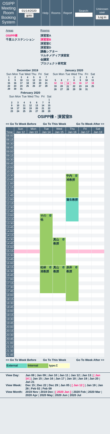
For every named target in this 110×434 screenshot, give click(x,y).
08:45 (10, 147)
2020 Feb (79, 391)
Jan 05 (64, 385)
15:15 (10, 251)
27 (40, 86)
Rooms (55, 13)
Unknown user (102, 10)
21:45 (10, 354)
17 (21, 83)
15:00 (10, 247)
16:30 (10, 271)
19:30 (10, 319)
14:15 (10, 235)
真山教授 (59, 241)
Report (67, 13)
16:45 (10, 275)
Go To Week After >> (90, 124)
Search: (84, 10)
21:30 (10, 351)
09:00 (10, 151)
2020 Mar (94, 391)
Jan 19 (82, 378)
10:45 (10, 179)
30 (15, 89)
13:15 (10, 219)
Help (46, 13)
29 (9, 89)
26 (34, 86)
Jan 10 (52, 375)
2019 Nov (32, 391)
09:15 (10, 155)
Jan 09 (41, 375)
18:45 (10, 307)
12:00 (10, 199)
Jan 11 (63, 375)
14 (46, 80)
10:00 (10, 167)
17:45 (10, 291)
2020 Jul (75, 395)
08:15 (10, 139)
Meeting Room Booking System (8, 15)
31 (21, 89)
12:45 (10, 211)
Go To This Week (54, 124)
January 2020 (74, 70)
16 (15, 83)
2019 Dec (47, 391)
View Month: (14, 391)
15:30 (10, 255)
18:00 (10, 295)
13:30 (10, 223)
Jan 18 (71, 378)
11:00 (10, 183)
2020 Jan (63, 391)
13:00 (10, 215)
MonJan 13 (33, 130)
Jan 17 (59, 378)
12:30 (10, 207)
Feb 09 (47, 388)
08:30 (10, 143)
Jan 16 (48, 378)
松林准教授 (46, 269)
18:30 (10, 303)
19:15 (10, 315)
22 (9, 86)
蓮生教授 (72, 199)
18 (27, 83)
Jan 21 (30, 382)
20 (40, 83)
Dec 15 (30, 385)
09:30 (10, 159)
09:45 (10, 163)
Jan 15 (37, 378)
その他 (46, 217)
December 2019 (27, 70)
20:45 (10, 339)
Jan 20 (93, 378)
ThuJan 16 (72, 130)
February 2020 (30, 92)
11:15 (10, 187)
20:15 (10, 331)
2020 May (46, 395)
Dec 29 (53, 385)
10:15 (10, 171)
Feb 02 (35, 388)
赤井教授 (72, 269)
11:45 (10, 195)
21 (46, 83)
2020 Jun (61, 395)
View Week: (14, 385)
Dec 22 (41, 385)
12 (34, 80)
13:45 (10, 227)
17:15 (10, 283)
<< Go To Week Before (21, 124)
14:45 (10, 243)
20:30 (10, 335)
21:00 (10, 343)
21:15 (10, 347)
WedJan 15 (59, 130)
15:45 (10, 259)
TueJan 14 (46, 130)
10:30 (10, 175)
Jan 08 (30, 375)
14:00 (10, 231)
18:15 (10, 299)
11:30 (10, 191)
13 (40, 80)
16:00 (10, 263)
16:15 (10, 267)
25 (27, 86)
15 (9, 83)
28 (46, 86)
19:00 (10, 311)
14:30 (10, 239)
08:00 (10, 135)
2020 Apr (31, 395)
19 (34, 83)
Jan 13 (86, 375)
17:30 (10, 287)
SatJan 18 (98, 130)
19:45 (10, 323)
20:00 (10, 327)
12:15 (10, 203)
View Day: (12, 375)
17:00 (10, 279)
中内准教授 (72, 177)
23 (15, 86)
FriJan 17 (85, 130)
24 (21, 86)
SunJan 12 (20, 130)
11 (27, 80)
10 (21, 80)
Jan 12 (75, 375)
